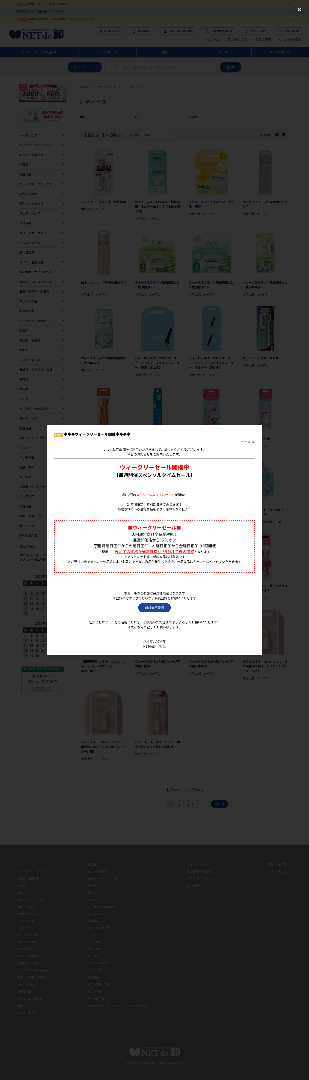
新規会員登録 (154, 607)
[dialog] (154, 540)
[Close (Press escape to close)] (299, 9)
